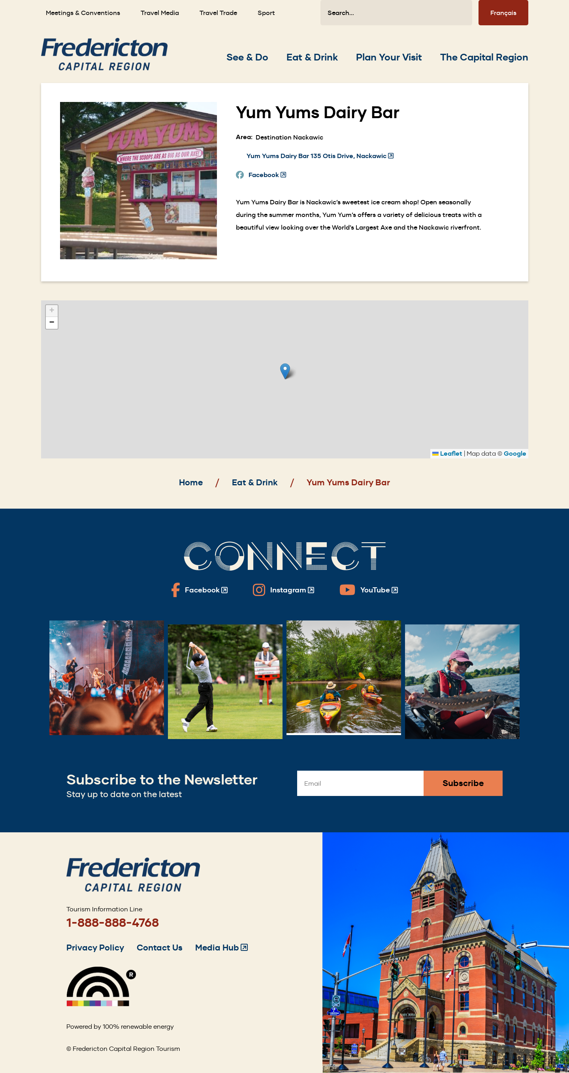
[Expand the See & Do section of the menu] (247, 57)
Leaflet (447, 453)
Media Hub (221, 947)
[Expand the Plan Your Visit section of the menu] (389, 57)
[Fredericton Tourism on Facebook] (199, 590)
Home (191, 482)
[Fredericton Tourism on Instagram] (283, 590)
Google (515, 453)
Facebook (267, 175)
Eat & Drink (255, 482)
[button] (285, 371)
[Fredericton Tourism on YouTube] (368, 590)
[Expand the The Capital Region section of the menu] (484, 57)
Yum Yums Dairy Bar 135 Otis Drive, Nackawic (320, 156)
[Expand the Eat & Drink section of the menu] (312, 57)
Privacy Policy (95, 947)
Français (503, 13)
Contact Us (160, 947)
